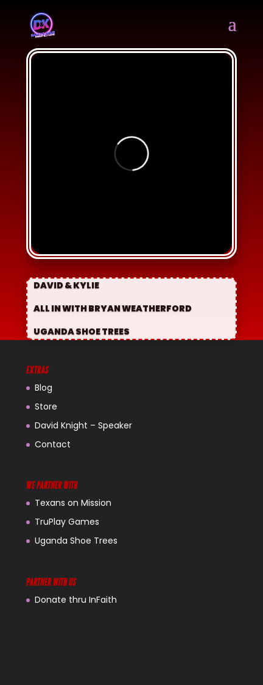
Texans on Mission (73, 503)
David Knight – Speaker (83, 425)
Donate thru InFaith (76, 600)
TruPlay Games (67, 522)
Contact (53, 444)
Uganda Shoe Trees (76, 540)
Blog (43, 388)
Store (46, 406)
